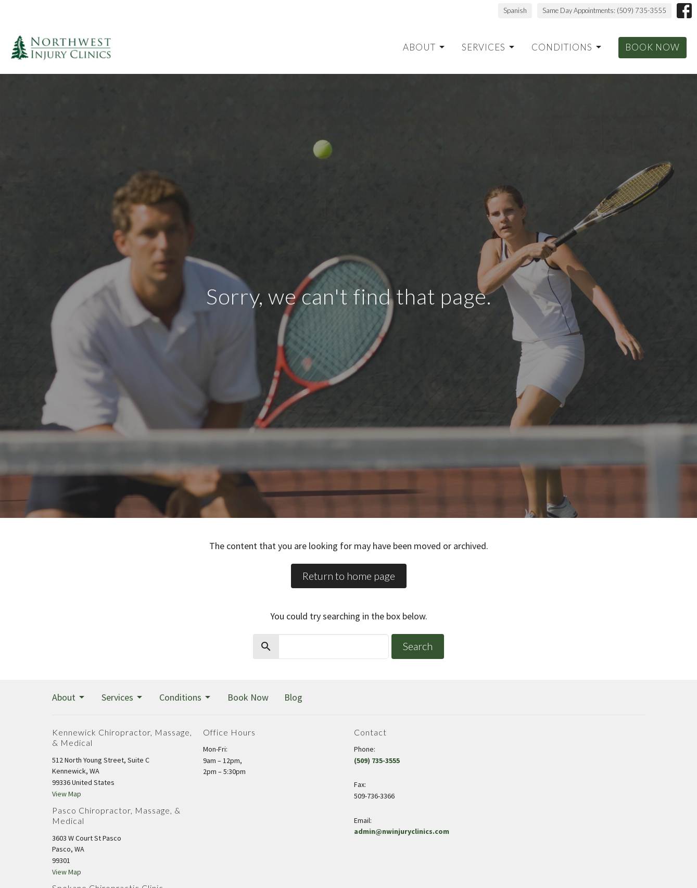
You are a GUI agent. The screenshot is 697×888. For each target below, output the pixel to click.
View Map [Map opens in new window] (66, 793)
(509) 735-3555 (377, 760)
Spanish (515, 10)
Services (489, 47)
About (424, 47)
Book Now (652, 47)
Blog (293, 697)
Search (418, 646)
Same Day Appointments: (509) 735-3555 (604, 10)
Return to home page (348, 575)
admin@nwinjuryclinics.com (401, 831)
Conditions (567, 47)
